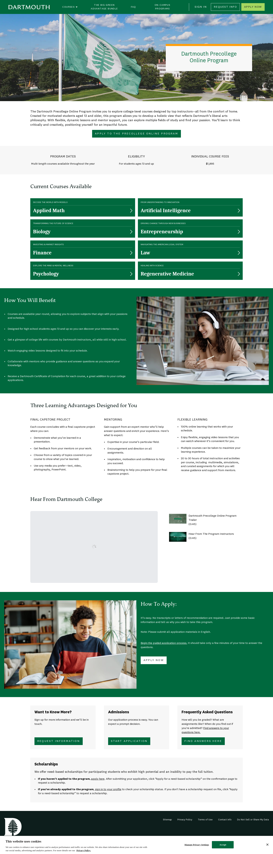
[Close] (267, 844)
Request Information (58, 741)
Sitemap (167, 819)
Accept (222, 844)
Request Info (225, 7)
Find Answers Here (203, 741)
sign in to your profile (108, 789)
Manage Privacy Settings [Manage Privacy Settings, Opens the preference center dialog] (196, 844)
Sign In (201, 7)
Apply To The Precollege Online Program (136, 133)
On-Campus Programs (162, 7)
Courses (70, 7)
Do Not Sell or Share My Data (253, 819)
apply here (97, 779)
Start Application (129, 741)
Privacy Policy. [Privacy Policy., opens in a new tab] (83, 850)
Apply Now (253, 7)
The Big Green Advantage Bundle (104, 7)
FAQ (133, 7)
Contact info (225, 819)
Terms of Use (205, 819)
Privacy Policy (184, 819)
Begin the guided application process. (164, 643)
